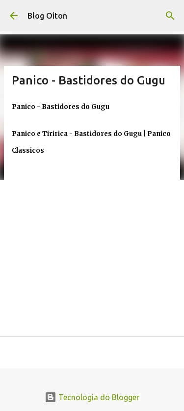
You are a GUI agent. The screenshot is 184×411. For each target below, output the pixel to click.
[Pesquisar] (170, 15)
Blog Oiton (47, 15)
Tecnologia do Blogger (92, 397)
